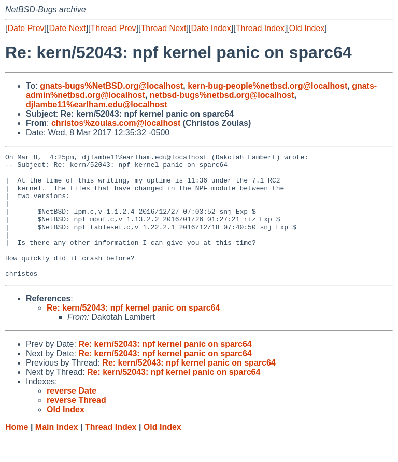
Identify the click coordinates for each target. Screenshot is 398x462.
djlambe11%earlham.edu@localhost (96, 104)
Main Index (56, 451)
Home (16, 451)
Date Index (211, 28)
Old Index (306, 28)
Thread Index (260, 28)
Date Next (67, 28)
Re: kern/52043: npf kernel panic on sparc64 (133, 332)
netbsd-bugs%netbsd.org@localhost (222, 95)
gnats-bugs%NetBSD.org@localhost (111, 85)
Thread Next (163, 28)
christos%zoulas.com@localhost (115, 123)
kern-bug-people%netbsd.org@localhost (267, 85)
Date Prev (25, 28)
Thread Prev (113, 28)
